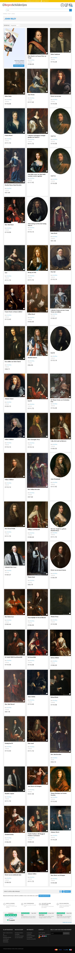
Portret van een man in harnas (58, 570)
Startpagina (5, 13)
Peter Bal (53, 271)
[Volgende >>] (67, 891)
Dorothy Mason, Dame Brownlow (13, 185)
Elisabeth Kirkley (9, 834)
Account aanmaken (19, 937)
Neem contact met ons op (44, 895)
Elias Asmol (31, 743)
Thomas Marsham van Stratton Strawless (59, 794)
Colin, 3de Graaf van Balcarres (58, 441)
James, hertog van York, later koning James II (37, 224)
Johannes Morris (55, 832)
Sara (6, 272)
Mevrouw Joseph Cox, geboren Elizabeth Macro (58, 529)
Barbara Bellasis (55, 657)
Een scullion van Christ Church (13, 361)
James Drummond (55, 479)
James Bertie (54, 233)
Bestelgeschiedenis (19, 932)
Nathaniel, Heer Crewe (10, 567)
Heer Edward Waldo (10, 528)
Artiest (9, 13)
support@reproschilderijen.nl (44, 934)
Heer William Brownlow (34, 489)
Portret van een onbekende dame (13, 874)
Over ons (5, 935)
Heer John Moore (9, 224)
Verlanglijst (17, 934)
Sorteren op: (6, 25)
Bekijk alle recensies (67, 922)
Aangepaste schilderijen (18, 65)
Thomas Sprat (31, 577)
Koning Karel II (9, 743)
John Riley (32, 60)
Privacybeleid (29, 937)
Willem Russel (31, 314)
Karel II (53, 352)
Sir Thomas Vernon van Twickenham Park (60, 400)
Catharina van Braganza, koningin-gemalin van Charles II (37, 136)
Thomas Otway (54, 616)
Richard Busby (54, 697)
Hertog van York (32, 272)
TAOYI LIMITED (42, 932)
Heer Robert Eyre (9, 616)
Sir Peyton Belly (32, 657)
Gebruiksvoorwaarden (31, 939)
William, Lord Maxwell (33, 529)
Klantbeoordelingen (31, 935)
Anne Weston (31, 94)
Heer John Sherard (9, 704)
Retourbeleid (5, 941)
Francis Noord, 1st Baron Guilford (13, 311)
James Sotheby (31, 696)
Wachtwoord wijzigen (19, 936)
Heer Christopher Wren (34, 439)
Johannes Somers (9, 398)
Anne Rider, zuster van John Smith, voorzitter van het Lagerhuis (37, 175)
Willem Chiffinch (9, 439)
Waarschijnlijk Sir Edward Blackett (37, 617)
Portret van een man (56, 96)
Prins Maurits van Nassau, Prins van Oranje (37, 56)
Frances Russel (8, 135)
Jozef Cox (53, 136)
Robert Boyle (8, 96)
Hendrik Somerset (32, 357)
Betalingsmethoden (7, 937)
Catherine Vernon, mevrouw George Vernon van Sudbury (60, 311)
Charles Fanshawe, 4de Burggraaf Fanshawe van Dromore (36, 834)
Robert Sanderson (55, 54)
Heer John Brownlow (56, 754)
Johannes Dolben (32, 873)
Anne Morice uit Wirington (34, 786)
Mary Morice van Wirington (58, 875)
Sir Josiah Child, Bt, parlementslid (13, 657)
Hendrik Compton (9, 793)
